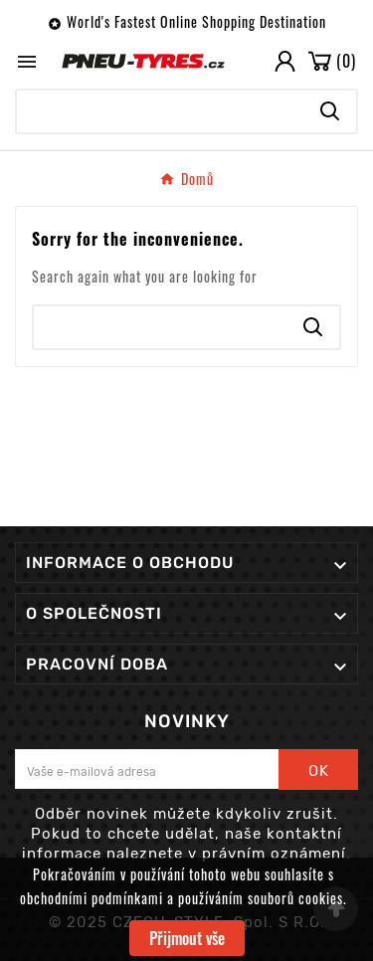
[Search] (160, 111)
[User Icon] (285, 61)
